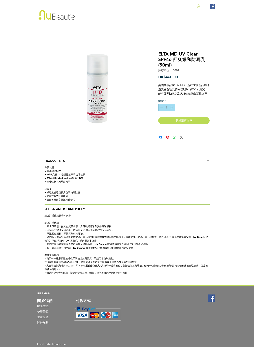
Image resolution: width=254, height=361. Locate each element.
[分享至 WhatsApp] (174, 137)
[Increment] (172, 107)
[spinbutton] (167, 107)
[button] (200, 6)
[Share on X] (181, 137)
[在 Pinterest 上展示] (167, 137)
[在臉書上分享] (160, 137)
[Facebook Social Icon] (212, 6)
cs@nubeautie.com (55, 343)
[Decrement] (161, 107)
